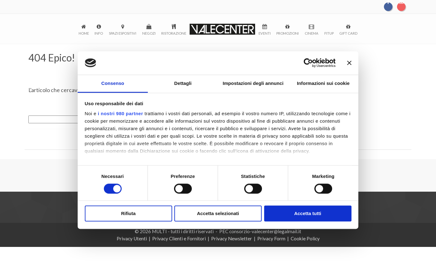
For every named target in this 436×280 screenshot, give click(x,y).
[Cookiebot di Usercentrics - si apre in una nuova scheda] (308, 62)
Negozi (149, 33)
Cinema (311, 33)
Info (98, 33)
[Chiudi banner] (349, 63)
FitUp (329, 33)
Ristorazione (173, 33)
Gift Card (348, 33)
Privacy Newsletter (231, 238)
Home (84, 33)
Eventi (265, 33)
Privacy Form (271, 238)
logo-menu (222, 29)
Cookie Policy (305, 238)
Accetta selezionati (218, 214)
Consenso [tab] (112, 83)
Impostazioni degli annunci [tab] (253, 83)
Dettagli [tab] (183, 83)
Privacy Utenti (132, 238)
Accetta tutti (307, 214)
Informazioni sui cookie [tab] (323, 83)
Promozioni (287, 33)
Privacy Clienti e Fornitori (179, 238)
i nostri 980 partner (120, 113)
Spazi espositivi (122, 33)
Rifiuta (128, 214)
